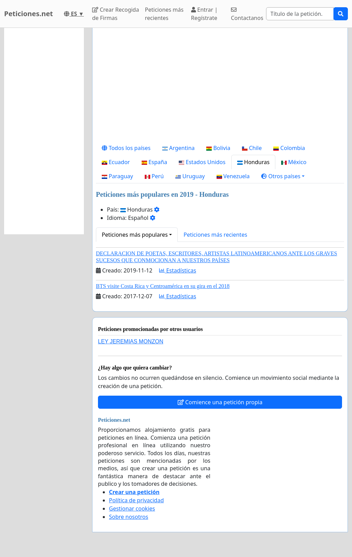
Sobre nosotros (128, 517)
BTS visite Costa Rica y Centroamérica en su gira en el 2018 (163, 286)
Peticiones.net (28, 13)
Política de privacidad (136, 500)
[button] (282, 176)
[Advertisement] (220, 87)
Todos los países (126, 148)
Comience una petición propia (220, 402)
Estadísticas (177, 270)
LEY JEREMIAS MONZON (130, 341)
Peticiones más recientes (164, 14)
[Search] (300, 13)
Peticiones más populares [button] (135, 234)
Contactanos (247, 14)
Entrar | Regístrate (204, 14)
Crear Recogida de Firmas (115, 14)
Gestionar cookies (132, 508)
